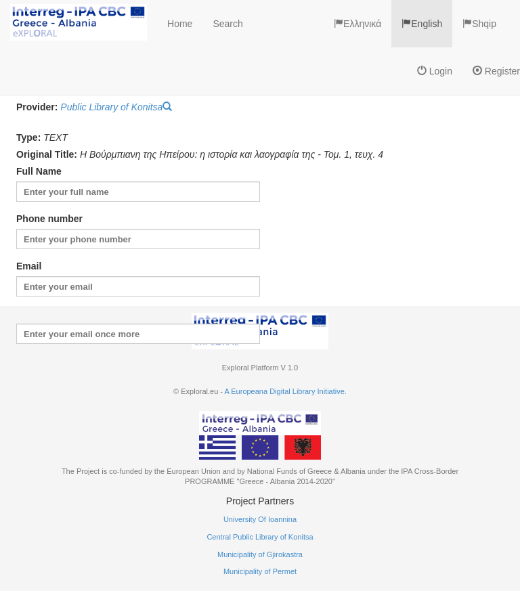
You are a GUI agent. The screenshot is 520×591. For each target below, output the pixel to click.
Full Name (39, 171)
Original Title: (46, 154)
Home (179, 23)
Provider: (37, 107)
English (422, 23)
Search (227, 23)
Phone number (49, 218)
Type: (28, 137)
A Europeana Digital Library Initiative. (285, 391)
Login (434, 71)
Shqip (479, 23)
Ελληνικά (357, 23)
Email (28, 266)
